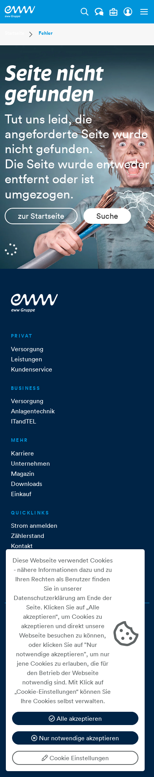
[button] (142, 12)
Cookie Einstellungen (75, 758)
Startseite (15, 33)
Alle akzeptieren (75, 718)
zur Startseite (41, 216)
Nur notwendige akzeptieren (75, 738)
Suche (107, 216)
